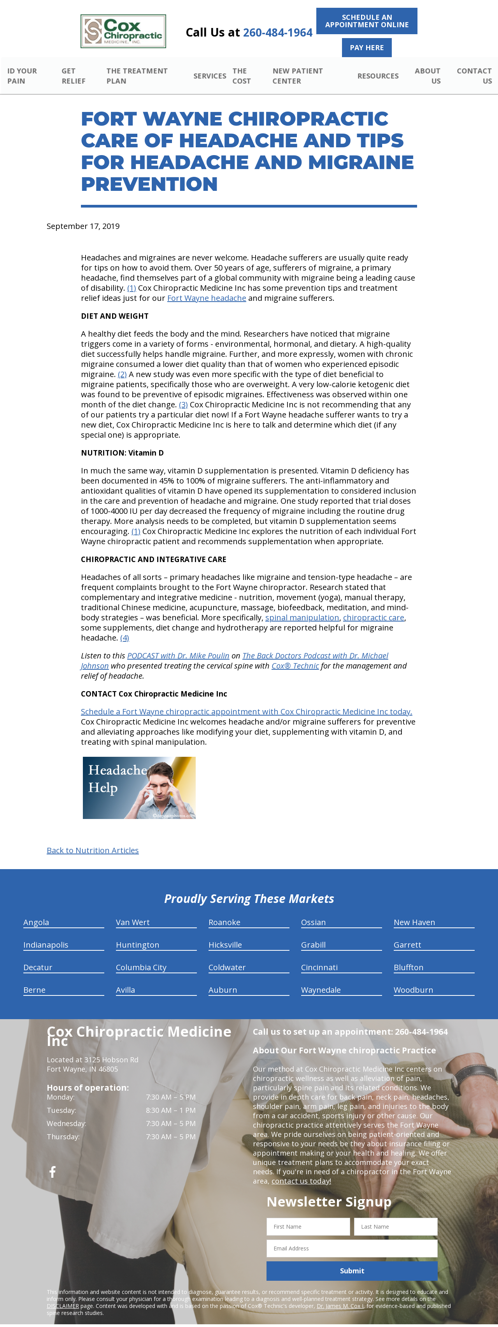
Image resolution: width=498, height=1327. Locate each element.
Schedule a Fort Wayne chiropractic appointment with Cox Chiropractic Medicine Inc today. (246, 702)
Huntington (138, 936)
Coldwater (227, 958)
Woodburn (413, 981)
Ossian (313, 913)
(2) (122, 365)
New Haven (414, 913)
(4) (124, 628)
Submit (352, 1261)
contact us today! (301, 1172)
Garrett (407, 936)
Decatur (38, 958)
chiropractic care (373, 608)
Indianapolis (45, 936)
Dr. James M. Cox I (340, 1296)
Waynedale (321, 981)
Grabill (313, 936)
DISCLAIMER (63, 1296)
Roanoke (224, 913)
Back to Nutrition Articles (93, 841)
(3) (183, 395)
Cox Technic (295, 656)
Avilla (125, 981)
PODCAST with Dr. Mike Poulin (178, 646)
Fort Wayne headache (206, 289)
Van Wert (133, 913)
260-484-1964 (278, 32)
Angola (36, 913)
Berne (34, 981)
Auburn (223, 981)
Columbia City (141, 958)
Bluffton (409, 958)
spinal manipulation (302, 608)
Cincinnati (319, 958)
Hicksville (225, 936)
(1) (131, 279)
